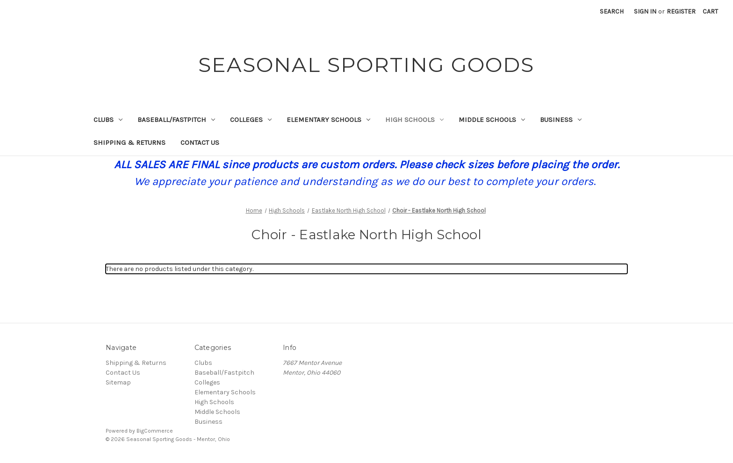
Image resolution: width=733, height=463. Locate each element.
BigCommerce (155, 430)
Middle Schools (492, 119)
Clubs (107, 119)
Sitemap (118, 382)
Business (561, 119)
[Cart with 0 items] (710, 11)
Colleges (251, 119)
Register (681, 11)
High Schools (414, 119)
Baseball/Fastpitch (176, 119)
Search (612, 11)
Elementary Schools (328, 119)
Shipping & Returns (129, 142)
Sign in (645, 11)
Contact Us (199, 142)
